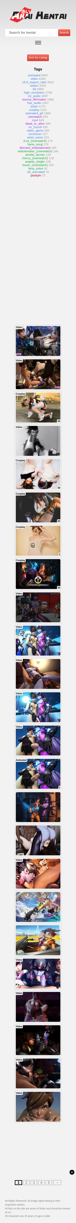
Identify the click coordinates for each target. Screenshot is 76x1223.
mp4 (35, 120)
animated (34, 75)
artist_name (35, 137)
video (34, 78)
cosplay (34, 109)
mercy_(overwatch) (35, 158)
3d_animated (36, 172)
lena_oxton (35, 168)
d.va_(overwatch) (35, 141)
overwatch (35, 116)
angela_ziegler (35, 161)
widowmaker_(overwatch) (35, 151)
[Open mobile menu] (38, 42)
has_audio (34, 103)
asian (34, 106)
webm (34, 85)
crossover (35, 134)
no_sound (35, 127)
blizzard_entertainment (35, 147)
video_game (35, 130)
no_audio (34, 96)
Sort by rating (38, 57)
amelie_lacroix (35, 154)
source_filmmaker (34, 99)
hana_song (35, 144)
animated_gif (34, 113)
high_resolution (34, 92)
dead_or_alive (35, 123)
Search (64, 32)
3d (34, 89)
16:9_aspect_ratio (34, 82)
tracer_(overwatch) (35, 165)
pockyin (36, 175)
